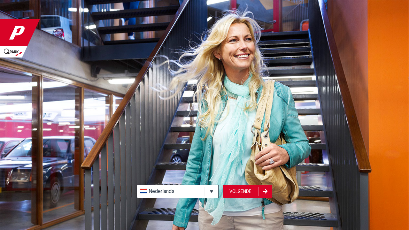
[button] (177, 191)
